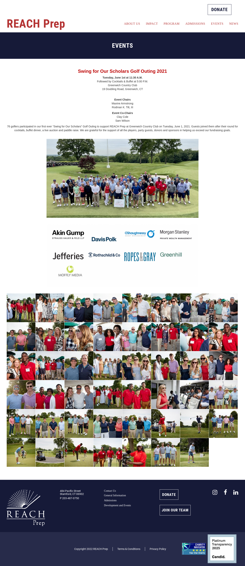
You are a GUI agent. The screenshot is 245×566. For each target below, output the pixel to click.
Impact (152, 23)
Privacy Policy (158, 548)
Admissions (195, 23)
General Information (115, 495)
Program (172, 23)
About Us (132, 23)
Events (217, 23)
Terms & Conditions (128, 548)
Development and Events (117, 505)
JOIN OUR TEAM (175, 510)
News (233, 23)
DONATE (219, 9)
